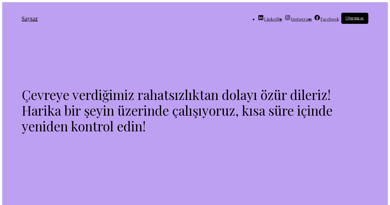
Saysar (30, 18)
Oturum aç (355, 18)
